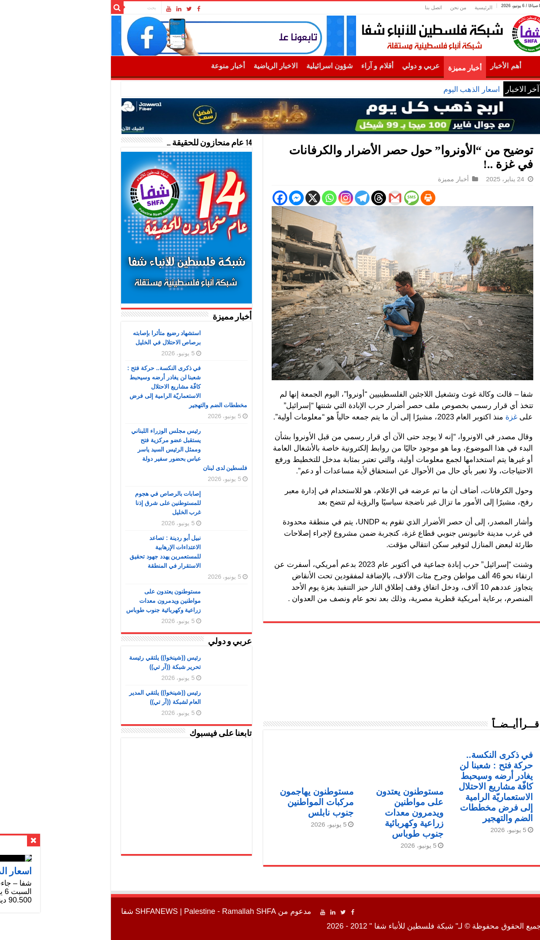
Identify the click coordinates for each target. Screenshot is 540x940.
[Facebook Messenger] (235, 198)
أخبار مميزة (404, 68)
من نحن (397, 8)
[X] (251, 198)
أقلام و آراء (316, 66)
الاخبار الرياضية (214, 66)
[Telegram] (301, 198)
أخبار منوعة (167, 66)
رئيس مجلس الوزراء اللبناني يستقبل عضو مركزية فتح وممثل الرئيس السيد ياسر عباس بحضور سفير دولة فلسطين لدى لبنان (128, 449)
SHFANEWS (95, 911)
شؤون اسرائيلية (268, 66)
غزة (450, 417)
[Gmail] (334, 198)
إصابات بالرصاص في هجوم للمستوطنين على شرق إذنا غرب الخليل (107, 503)
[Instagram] (284, 198)
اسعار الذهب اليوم (410, 89)
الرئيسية (422, 8)
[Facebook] (218, 198)
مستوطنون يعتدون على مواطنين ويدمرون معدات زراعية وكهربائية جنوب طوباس (348, 812)
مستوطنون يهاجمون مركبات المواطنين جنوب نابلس (255, 802)
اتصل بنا (372, 8)
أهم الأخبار (444, 66)
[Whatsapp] (268, 198)
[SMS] (350, 198)
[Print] (366, 198)
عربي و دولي (360, 66)
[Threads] (317, 198)
